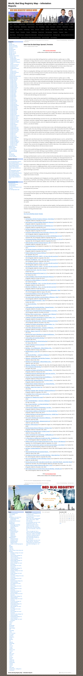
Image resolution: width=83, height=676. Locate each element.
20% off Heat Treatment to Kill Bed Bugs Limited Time (38, 249)
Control (71, 24)
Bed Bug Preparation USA (13, 184)
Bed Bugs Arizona (13, 82)
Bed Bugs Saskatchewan (14, 72)
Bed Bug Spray (11, 50)
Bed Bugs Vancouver (12, 53)
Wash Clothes (12, 34)
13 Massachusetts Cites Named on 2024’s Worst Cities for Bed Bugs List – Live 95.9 (33, 544)
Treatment (61, 32)
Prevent (17, 32)
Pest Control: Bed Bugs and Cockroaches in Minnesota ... (39, 417)
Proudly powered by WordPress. (66, 672)
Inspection (20, 29)
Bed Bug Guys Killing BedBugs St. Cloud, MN (36, 280)
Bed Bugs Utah (12, 134)
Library (32, 29)
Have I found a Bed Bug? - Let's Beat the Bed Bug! (37, 404)
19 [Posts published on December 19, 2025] (69, 518)
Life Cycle (37, 29)
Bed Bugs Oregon (13, 125)
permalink (49, 480)
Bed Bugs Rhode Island (14, 128)
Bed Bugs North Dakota (14, 122)
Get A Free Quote (45, 37)
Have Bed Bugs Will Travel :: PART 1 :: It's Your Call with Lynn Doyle (42, 266)
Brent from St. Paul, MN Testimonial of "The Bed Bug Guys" (39, 225)
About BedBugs (54, 37)
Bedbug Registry (13, 536)
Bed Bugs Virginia (13, 138)
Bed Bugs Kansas (13, 99)
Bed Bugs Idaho (13, 94)
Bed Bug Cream (11, 44)
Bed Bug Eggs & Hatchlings (15, 524)
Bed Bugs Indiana (13, 96)
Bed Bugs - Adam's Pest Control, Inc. (34, 387)
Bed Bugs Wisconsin (13, 143)
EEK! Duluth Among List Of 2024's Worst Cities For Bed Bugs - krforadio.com (44, 468)
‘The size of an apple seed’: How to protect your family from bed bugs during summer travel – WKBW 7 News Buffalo (33, 532)
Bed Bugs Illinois (13, 95)
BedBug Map (12, 533)
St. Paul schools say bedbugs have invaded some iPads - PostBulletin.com (42, 438)
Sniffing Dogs (34, 32)
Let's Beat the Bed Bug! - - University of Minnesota (37, 354)
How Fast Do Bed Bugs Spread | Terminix (33, 213)
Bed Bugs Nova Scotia (14, 65)
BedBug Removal (12, 146)
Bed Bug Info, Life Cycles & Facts (45, 34)
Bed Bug (10, 43)
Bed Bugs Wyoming (13, 145)
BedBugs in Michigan (12, 147)
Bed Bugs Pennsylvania (14, 127)
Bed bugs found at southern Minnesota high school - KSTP (39, 465)
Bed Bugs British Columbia (15, 59)
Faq (37, 26)
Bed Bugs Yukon (13, 73)
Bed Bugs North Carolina (14, 120)
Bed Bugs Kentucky (13, 100)
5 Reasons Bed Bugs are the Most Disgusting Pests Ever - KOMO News (42, 414)
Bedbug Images (22, 24)
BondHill (49, 24)
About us (15, 24)
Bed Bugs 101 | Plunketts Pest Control (34, 397)
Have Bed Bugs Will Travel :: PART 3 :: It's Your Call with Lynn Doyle (42, 256)
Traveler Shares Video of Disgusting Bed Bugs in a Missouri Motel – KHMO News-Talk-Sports (33, 519)
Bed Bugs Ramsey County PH (32, 351)
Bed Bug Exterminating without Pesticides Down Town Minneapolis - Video (43, 290)
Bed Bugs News (56, 34)
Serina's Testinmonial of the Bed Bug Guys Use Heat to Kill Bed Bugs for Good (44, 235)
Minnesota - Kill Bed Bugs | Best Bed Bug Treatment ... (38, 358)
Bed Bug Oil (11, 48)
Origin (66, 29)
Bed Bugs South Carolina (14, 129)
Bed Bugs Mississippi (14, 109)
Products (28, 32)
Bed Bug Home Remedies (13, 46)
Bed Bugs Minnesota (37, 480)
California (55, 24)
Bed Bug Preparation (14, 541)
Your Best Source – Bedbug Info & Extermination (27, 34)
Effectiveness (24, 26)
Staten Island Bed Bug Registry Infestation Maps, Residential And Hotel (15, 177)
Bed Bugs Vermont (13, 136)
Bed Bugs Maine (13, 102)
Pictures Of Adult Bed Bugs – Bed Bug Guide (66, 40)
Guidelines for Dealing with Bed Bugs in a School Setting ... (39, 370)
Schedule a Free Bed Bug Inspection (16, 543)
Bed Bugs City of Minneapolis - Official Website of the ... (39, 361)
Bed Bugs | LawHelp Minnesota (33, 448)
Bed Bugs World (12, 54)
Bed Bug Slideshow (12, 185)
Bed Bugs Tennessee (13, 132)
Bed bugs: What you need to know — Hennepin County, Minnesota (41, 314)
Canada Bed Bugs (12, 148)
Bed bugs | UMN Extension (32, 424)
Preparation (12, 32)
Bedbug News (12, 535)
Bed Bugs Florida (13, 90)
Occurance (61, 29)
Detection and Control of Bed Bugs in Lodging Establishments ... (40, 334)
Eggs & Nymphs (31, 26)
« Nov (60, 523)
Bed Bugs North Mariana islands (15, 76)
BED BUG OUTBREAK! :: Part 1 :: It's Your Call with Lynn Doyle (41, 286)
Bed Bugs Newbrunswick (14, 64)
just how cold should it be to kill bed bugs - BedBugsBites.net (40, 434)
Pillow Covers (71, 29)
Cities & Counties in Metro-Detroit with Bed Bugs (31, 37)
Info (16, 29)
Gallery (47, 26)
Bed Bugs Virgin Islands (14, 137)
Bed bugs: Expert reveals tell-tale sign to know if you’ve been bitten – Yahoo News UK (33, 528)
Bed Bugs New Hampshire (14, 115)
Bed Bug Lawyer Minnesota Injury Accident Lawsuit (38, 431)
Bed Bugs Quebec (13, 71)
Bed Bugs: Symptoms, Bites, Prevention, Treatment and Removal (40, 390)
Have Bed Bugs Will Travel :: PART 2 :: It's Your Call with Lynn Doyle (42, 263)
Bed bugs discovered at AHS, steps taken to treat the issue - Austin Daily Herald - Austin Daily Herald (49, 462)
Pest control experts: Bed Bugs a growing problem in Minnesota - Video (42, 297)
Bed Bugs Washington (14, 139)
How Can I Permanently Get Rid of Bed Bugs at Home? (38, 458)
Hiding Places (65, 26)
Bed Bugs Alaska (13, 81)
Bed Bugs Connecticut (14, 87)
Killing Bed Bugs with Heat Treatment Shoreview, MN (38, 242)
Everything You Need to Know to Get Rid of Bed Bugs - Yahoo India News (43, 455)
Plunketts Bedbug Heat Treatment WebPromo (36, 252)
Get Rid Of (59, 26)
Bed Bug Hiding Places (14, 526)
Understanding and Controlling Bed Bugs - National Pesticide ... (40, 307)
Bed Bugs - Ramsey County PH (33, 331)
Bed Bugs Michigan (13, 106)
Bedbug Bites (12, 527)
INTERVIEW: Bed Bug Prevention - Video (35, 300)
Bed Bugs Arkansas (13, 83)
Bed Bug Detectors (12, 183)
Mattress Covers (54, 29)
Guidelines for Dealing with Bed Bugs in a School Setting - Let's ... (41, 317)
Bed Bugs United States (14, 78)
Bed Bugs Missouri (13, 110)
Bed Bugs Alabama (13, 80)
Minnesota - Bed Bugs (31, 365)
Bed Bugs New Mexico (14, 118)
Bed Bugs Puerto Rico (13, 77)
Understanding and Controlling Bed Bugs (35, 337)
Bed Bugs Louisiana (13, 101)
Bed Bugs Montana (13, 111)
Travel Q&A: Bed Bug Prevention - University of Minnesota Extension (42, 320)
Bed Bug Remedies (12, 49)
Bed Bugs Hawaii (13, 92)
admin (36, 46)
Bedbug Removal (39, 24)
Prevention (23, 32)
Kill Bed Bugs (26, 29)
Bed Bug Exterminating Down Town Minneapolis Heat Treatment (40, 229)
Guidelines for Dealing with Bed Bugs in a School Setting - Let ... (40, 324)
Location (42, 29)
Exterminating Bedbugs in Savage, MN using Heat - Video (39, 293)
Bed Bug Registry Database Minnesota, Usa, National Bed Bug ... (40, 383)
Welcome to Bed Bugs (12, 156)
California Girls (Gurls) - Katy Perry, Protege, (36, 269)
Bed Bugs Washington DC (14, 141)
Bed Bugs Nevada (13, 114)
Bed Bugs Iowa (12, 97)
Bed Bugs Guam (12, 74)
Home (11, 24)
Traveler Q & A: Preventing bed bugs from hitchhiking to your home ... (42, 310)
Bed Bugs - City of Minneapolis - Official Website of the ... (39, 348)
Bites (46, 24)
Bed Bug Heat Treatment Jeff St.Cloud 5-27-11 (36, 273)
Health (10, 152)
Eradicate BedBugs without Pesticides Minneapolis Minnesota (40, 276)
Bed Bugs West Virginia (14, 142)
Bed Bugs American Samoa (14, 55)
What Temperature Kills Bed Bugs (33, 366)
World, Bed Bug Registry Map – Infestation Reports (20, 672)
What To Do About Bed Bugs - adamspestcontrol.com (38, 421)
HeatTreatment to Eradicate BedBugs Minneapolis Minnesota (39, 222)
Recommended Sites (13, 182)
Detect (11, 26)
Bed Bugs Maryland (13, 104)
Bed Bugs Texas (13, 133)
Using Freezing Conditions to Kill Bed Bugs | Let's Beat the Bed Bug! (41, 411)
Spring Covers (41, 32)
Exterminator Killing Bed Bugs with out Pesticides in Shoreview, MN (41, 232)
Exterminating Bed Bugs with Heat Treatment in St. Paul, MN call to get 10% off (44, 239)
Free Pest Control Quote (50, 50)
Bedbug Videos (13, 528)
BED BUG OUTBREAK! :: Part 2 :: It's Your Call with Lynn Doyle (41, 259)
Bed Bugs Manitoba (13, 60)
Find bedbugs (42, 26)
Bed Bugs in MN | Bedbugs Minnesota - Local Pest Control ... (40, 380)
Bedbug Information (31, 24)
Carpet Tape (60, 24)
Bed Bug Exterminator (14, 538)
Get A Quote (52, 26)
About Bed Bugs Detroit (14, 37)
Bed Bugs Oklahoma (13, 124)
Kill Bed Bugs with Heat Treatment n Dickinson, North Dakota (40, 219)
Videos (66, 32)
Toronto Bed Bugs (12, 155)
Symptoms (55, 32)
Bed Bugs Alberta (13, 58)
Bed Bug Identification (14, 531)
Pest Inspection (11, 153)
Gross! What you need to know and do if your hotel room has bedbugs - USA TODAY (45, 445)
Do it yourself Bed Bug (13, 150)
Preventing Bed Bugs (30, 246)
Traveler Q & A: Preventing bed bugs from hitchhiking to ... (39, 377)
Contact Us (67, 24)
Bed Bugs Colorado (13, 86)
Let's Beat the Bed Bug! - (31, 303)
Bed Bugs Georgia (13, 91)
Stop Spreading (48, 32)
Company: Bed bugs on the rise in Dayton (35, 344)
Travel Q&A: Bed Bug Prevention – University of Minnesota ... (40, 327)
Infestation (12, 29)
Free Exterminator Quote (50, 473)
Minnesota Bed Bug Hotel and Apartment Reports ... (37, 451)
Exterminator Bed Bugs (13, 151)
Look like (47, 29)
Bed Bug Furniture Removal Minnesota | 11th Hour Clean (39, 428)
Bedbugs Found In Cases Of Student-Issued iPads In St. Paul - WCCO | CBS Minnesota (45, 441)
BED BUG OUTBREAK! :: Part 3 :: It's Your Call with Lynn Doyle (41, 283)
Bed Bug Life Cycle (13, 532)
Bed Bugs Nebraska (13, 113)
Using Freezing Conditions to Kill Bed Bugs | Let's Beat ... (39, 407)
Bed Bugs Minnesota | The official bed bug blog (36, 341)
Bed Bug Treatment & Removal (67, 34)
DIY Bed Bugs (17, 26)
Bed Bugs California (13, 85)
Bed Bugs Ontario (13, 67)
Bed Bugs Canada (13, 57)
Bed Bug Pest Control (14, 540)
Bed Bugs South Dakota (14, 130)
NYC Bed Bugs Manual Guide (14, 189)
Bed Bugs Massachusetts (14, 105)
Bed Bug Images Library (14, 518)
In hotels (71, 26)
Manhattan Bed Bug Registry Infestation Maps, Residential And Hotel (15, 168)
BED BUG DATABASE (13, 45)
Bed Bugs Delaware (13, 88)
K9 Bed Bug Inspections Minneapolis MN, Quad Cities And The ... (41, 373)
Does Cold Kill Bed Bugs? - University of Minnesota (38, 400)
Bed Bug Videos (13, 519)
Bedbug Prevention (13, 542)
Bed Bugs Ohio (12, 123)
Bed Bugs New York (12, 51)
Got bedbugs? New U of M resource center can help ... (38, 394)
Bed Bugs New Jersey (14, 116)
